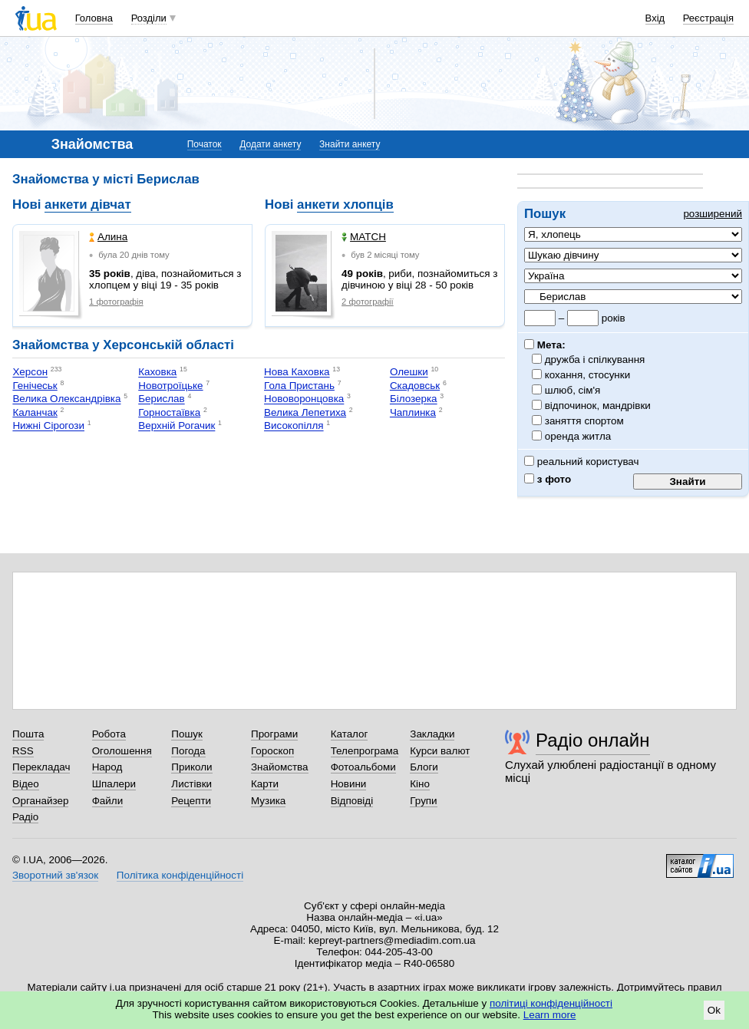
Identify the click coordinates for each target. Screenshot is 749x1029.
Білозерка (413, 399)
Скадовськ (415, 385)
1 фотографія (116, 301)
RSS (23, 751)
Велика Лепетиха (305, 412)
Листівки (191, 784)
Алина (108, 236)
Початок (204, 144)
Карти (265, 784)
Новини (349, 784)
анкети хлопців (345, 204)
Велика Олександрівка (66, 399)
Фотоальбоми (363, 767)
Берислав (161, 399)
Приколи (191, 767)
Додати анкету (270, 144)
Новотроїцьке (170, 385)
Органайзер (40, 800)
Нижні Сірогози (48, 426)
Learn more (549, 1015)
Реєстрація (708, 18)
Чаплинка (413, 412)
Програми (274, 734)
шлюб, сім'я (573, 390)
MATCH (364, 236)
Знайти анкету (349, 144)
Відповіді (352, 800)
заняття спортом (585, 421)
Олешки (409, 372)
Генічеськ (34, 385)
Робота (109, 734)
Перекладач (41, 767)
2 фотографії (368, 301)
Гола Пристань (299, 385)
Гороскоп (272, 751)
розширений (712, 213)
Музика (268, 800)
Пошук (187, 734)
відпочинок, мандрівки (598, 405)
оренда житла (578, 436)
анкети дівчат (88, 204)
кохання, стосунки (588, 375)
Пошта (28, 734)
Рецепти (191, 800)
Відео (25, 784)
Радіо (25, 817)
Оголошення (122, 751)
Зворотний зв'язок (55, 875)
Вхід (655, 18)
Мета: (545, 345)
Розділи (149, 18)
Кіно (420, 784)
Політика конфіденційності (180, 875)
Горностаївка (169, 412)
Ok (714, 1010)
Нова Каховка (297, 372)
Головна (94, 18)
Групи (423, 800)
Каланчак (34, 412)
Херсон (30, 372)
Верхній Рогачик (176, 426)
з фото (547, 479)
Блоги (424, 767)
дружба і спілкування (595, 359)
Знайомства (280, 767)
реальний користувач (581, 461)
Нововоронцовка (304, 399)
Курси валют (440, 751)
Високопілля (294, 426)
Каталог (349, 734)
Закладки (432, 734)
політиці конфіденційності (551, 1003)
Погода (188, 751)
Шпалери (114, 784)
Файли (108, 800)
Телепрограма (365, 751)
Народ (107, 767)
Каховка (157, 372)
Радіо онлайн (593, 740)
